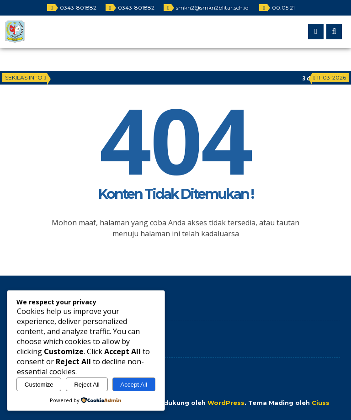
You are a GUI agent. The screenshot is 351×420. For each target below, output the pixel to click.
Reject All (87, 384)
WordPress (226, 402)
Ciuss (321, 402)
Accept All (133, 384)
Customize (39, 384)
